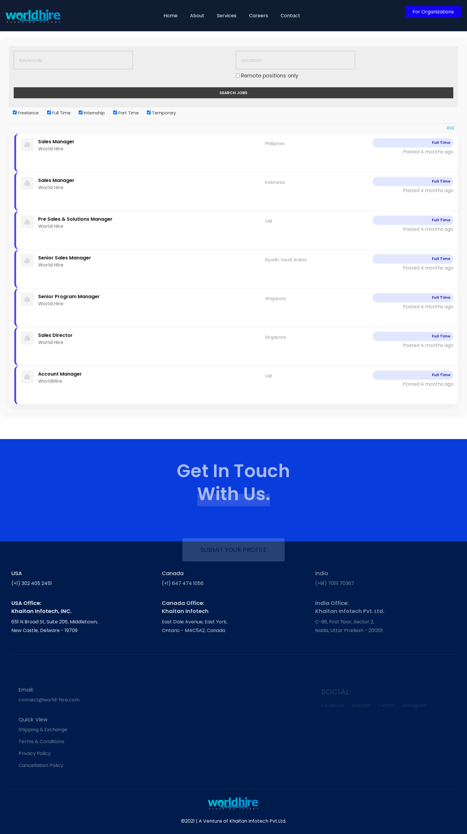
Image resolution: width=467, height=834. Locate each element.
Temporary (161, 113)
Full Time (59, 113)
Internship (92, 113)
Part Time (126, 113)
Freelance (26, 113)
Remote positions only (269, 75)
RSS (450, 128)
